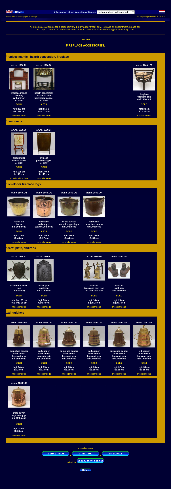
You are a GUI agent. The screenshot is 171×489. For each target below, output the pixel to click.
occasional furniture (18, 178)
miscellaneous (19, 115)
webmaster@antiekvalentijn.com (117, 29)
